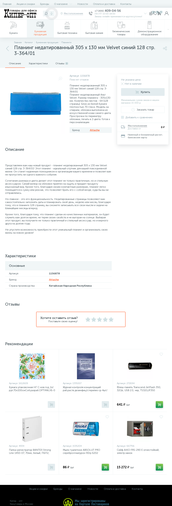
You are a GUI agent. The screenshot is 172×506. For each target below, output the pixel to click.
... (168, 28)
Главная (7, 3)
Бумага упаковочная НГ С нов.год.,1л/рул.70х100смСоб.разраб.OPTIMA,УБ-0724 (32, 389)
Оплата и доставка (104, 3)
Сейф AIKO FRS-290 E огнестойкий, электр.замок (138, 451)
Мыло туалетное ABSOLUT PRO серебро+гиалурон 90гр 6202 (81, 451)
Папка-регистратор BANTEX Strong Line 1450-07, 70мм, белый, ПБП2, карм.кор (30, 453)
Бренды (44, 3)
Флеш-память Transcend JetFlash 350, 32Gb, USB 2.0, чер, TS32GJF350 (139, 389)
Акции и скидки (26, 3)
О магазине (63, 3)
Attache (95, 130)
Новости (82, 3)
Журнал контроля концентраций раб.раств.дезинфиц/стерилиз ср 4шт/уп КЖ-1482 (85, 390)
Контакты (125, 3)
